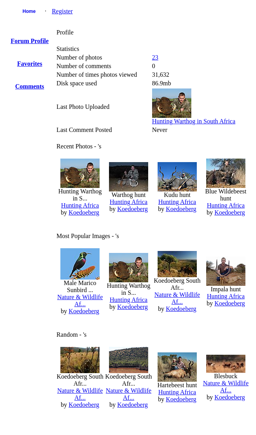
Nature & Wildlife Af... (80, 300)
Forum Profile (30, 41)
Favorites (29, 63)
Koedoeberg (84, 212)
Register (62, 11)
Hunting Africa (80, 205)
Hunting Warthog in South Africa (194, 121)
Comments (29, 86)
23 (155, 57)
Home (29, 11)
